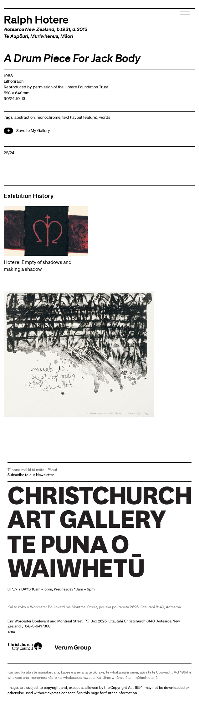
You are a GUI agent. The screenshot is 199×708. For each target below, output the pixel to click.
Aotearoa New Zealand (29, 29)
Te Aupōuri (16, 36)
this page (91, 692)
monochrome (48, 117)
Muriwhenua (44, 36)
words (104, 117)
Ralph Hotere (36, 19)
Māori (66, 36)
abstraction (24, 117)
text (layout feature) (79, 117)
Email (12, 631)
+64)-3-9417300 (36, 626)
